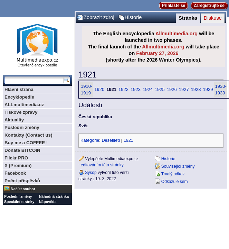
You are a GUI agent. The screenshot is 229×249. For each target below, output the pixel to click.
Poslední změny (21, 127)
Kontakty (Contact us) (28, 135)
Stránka (188, 18)
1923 (136, 89)
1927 (184, 89)
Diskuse (213, 18)
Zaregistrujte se (209, 5)
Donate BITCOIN (22, 150)
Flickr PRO (16, 157)
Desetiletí (111, 140)
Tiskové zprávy (20, 112)
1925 (160, 89)
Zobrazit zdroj (99, 17)
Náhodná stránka (54, 196)
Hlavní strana (19, 89)
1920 (99, 89)
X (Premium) (18, 165)
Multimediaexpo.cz (37, 44)
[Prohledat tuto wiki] (33, 80)
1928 (196, 89)
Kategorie (89, 140)
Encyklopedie (19, 97)
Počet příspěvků (22, 180)
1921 (128, 140)
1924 (148, 89)
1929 (208, 89)
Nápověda (48, 202)
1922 (123, 89)
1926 (172, 89)
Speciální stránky (19, 202)
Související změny (178, 166)
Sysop (90, 172)
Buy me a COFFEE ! (26, 142)
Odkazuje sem (174, 181)
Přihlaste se (173, 5)
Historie (133, 17)
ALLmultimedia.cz (24, 104)
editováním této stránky (102, 165)
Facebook (15, 173)
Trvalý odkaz (173, 174)
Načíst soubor (23, 189)
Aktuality (14, 119)
